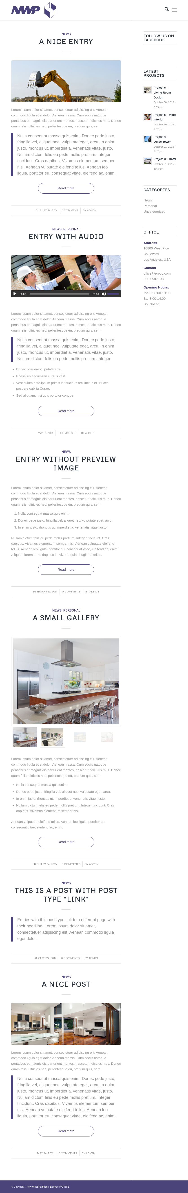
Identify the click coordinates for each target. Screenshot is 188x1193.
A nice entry (66, 41)
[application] (66, 293)
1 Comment (70, 210)
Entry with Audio (66, 236)
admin (91, 210)
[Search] (164, 10)
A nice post (66, 984)
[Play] (15, 294)
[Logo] (33, 10)
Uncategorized (154, 211)
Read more (66, 188)
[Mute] (104, 294)
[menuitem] (164, 10)
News (66, 34)
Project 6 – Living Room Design (162, 92)
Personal (71, 229)
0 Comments (67, 433)
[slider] (59, 294)
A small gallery (66, 618)
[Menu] (174, 10)
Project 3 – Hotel (165, 159)
